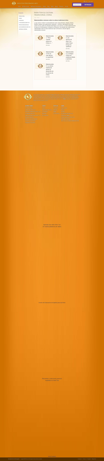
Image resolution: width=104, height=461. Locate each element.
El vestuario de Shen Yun (67, 113)
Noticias (55, 106)
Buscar (85, 1)
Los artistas (45, 111)
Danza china (64, 108)
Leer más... (48, 45)
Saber (52, 6)
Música (62, 109)
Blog (48, 6)
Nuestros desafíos (29, 117)
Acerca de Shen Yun (47, 109)
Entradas (87, 4)
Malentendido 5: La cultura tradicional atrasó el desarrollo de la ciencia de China (50, 69)
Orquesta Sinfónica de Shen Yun (32, 111)
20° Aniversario (28, 108)
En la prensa (45, 115)
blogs (54, 111)
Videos (44, 6)
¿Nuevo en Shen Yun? (30, 109)
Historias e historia (65, 119)
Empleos (61, 6)
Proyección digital (65, 115)
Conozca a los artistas (30, 120)
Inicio (19, 6)
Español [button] (90, 1)
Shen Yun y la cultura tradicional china (70, 120)
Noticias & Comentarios (36, 6)
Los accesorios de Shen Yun (67, 117)
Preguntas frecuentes (30, 122)
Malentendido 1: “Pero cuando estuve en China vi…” (50, 39)
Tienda (66, 6)
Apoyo (56, 6)
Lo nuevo (55, 108)
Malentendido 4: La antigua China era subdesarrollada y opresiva (70, 55)
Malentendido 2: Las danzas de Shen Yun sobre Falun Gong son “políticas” (70, 41)
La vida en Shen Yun (30, 113)
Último (43, 108)
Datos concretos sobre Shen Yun (32, 115)
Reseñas (44, 113)
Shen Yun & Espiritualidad (31, 119)
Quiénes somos (25, 6)
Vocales (63, 111)
